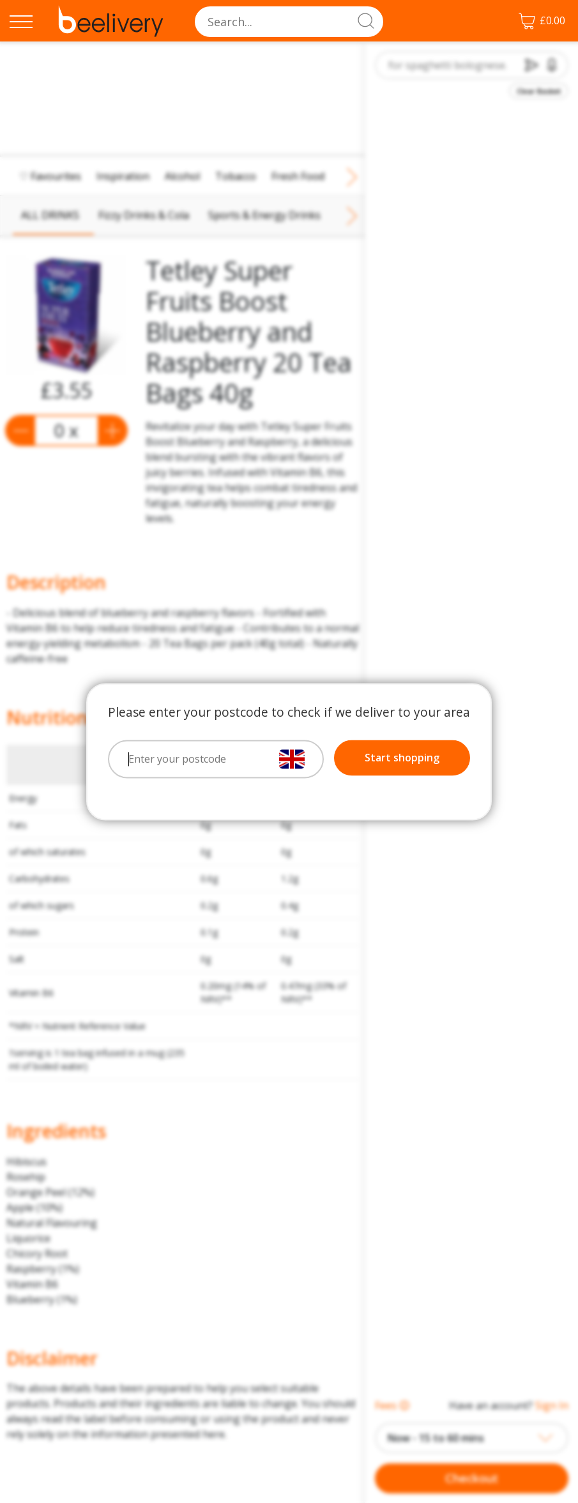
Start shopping (402, 758)
